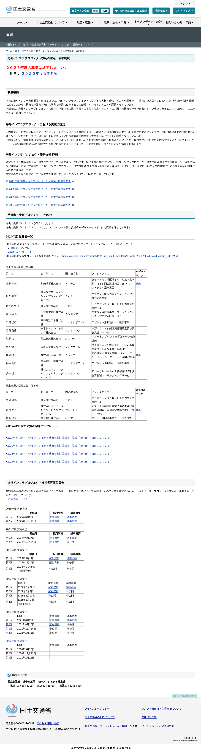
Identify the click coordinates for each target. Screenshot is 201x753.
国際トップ (13, 44)
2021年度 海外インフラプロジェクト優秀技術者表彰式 (41, 181)
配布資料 (54, 517)
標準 (95, 11)
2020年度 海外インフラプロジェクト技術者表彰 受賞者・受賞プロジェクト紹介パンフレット (59, 437)
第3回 (9, 628)
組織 (25, 44)
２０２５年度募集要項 (39, 73)
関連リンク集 (149, 718)
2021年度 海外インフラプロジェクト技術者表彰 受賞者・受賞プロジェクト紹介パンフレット (59, 445)
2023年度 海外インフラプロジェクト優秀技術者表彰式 (41, 197)
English (184, 3)
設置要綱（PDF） (18, 499)
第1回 (9, 620)
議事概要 (72, 517)
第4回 (9, 632)
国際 (31, 51)
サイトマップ (182, 10)
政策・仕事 (20, 51)
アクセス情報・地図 (48, 724)
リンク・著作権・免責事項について (161, 709)
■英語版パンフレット (20, 252)
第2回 (9, 624)
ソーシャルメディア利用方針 (157, 727)
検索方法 (160, 10)
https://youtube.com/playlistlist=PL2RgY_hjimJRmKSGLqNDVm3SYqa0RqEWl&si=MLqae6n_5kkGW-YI (120, 256)
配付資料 (54, 558)
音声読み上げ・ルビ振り (133, 10)
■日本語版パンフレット (21, 248)
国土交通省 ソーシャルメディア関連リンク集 (111, 727)
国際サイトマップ (83, 44)
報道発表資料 (38, 44)
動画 (138, 283)
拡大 (104, 11)
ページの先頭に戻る (184, 698)
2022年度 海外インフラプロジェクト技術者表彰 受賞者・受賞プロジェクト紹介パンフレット (59, 453)
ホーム (9, 51)
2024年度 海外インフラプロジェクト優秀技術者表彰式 (41, 205)
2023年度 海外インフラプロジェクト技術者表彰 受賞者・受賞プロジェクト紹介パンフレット (59, 461)
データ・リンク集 (59, 44)
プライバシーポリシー (97, 709)
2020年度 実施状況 (16, 641)
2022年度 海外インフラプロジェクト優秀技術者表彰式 (41, 189)
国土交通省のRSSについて (100, 718)
